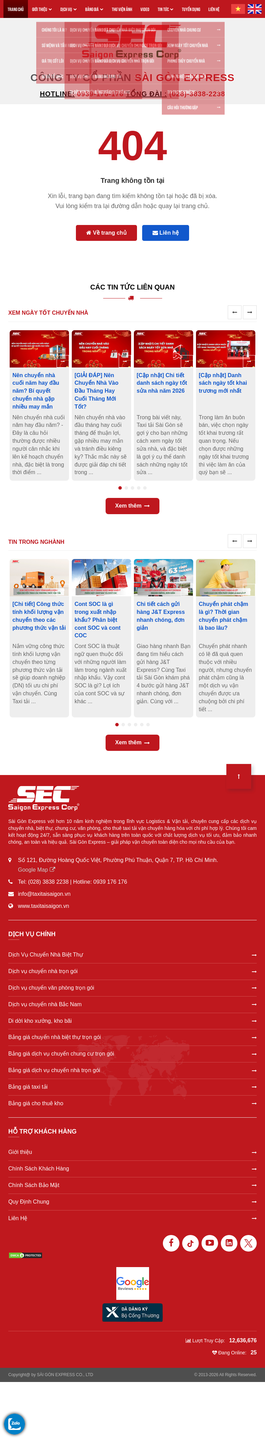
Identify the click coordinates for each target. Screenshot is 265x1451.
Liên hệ (166, 233)
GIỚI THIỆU (42, 9)
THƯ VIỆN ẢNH (122, 9)
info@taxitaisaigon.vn (44, 894)
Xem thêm (132, 506)
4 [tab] (138, 488)
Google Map (36, 870)
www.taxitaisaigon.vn (43, 906)
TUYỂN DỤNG (191, 9)
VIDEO (144, 9)
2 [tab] (126, 488)
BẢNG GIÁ (94, 9)
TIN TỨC (166, 9)
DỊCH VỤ (68, 9)
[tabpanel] (39, 405)
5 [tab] (145, 488)
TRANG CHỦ (16, 9)
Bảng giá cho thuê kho (132, 1103)
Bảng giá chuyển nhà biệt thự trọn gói (132, 1037)
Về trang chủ (106, 233)
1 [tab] (120, 488)
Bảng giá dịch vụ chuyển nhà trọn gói (132, 1070)
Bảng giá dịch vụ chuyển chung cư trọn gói (132, 1054)
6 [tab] (148, 724)
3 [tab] (132, 488)
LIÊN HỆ (213, 9)
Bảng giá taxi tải (132, 1087)
